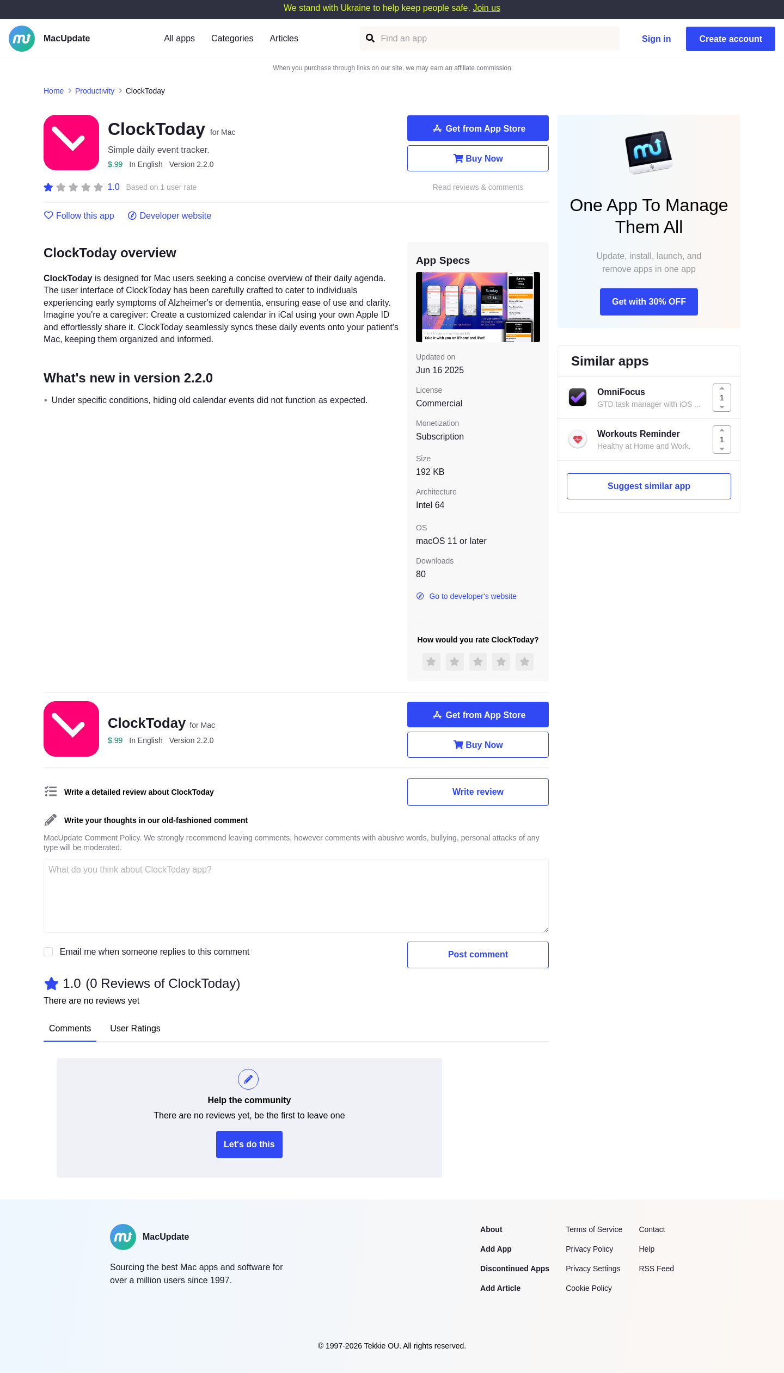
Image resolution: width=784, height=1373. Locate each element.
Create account (730, 39)
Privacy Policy (589, 1249)
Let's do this (249, 1144)
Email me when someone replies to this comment (155, 951)
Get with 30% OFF (649, 301)
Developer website (169, 216)
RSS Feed (656, 1268)
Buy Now (478, 158)
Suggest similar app (649, 486)
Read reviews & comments (478, 187)
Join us (486, 8)
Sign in (656, 39)
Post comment (478, 954)
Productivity (94, 91)
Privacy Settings (593, 1268)
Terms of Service (594, 1229)
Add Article (500, 1288)
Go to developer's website (466, 596)
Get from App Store (478, 128)
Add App (496, 1249)
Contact (652, 1229)
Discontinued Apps (514, 1268)
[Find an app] (369, 38)
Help (646, 1249)
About (491, 1229)
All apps (179, 38)
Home (54, 91)
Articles (284, 38)
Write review (478, 791)
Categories (232, 38)
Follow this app (79, 216)
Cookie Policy (589, 1288)
